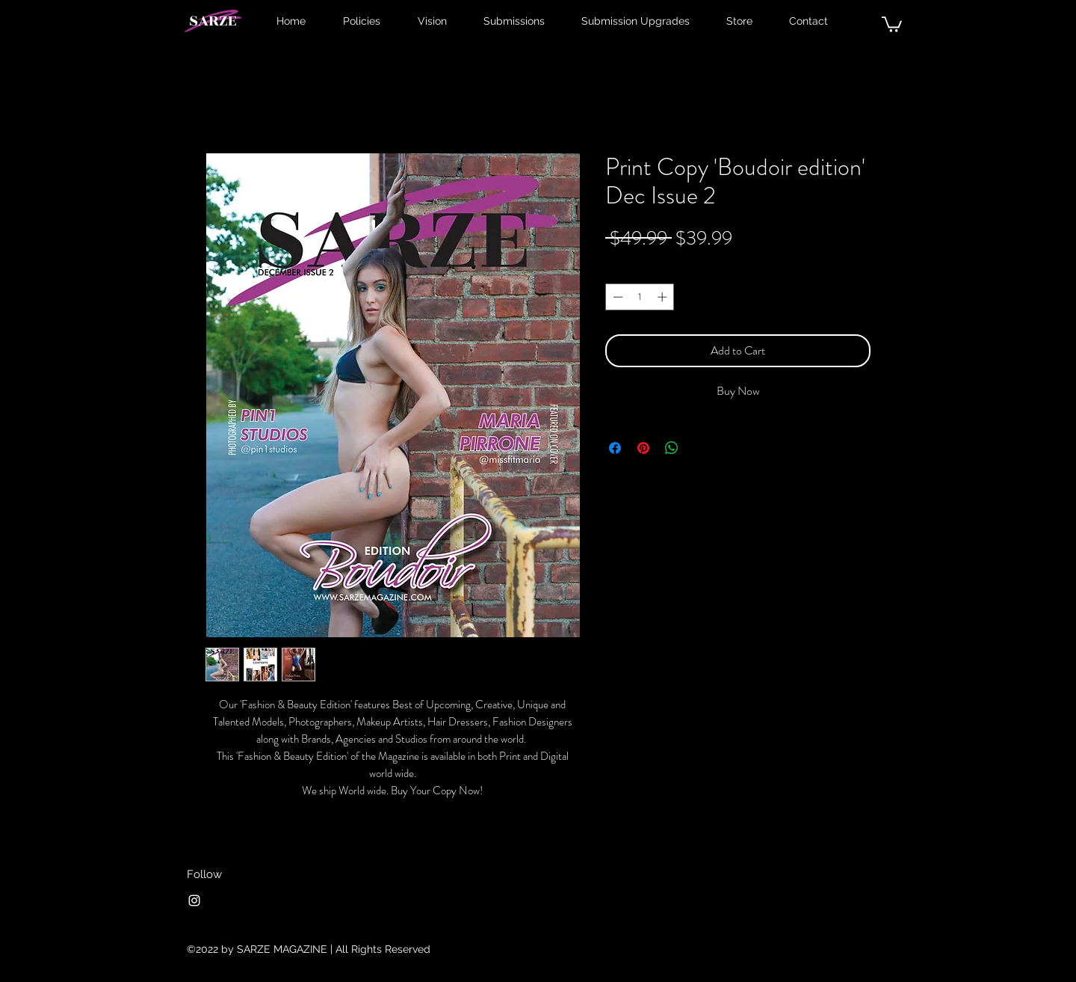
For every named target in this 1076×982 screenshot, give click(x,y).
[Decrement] (616, 297)
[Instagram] (194, 900)
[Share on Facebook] (615, 448)
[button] (892, 23)
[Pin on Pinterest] (643, 448)
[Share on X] (700, 448)
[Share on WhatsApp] (672, 448)
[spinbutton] (640, 297)
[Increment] (663, 297)
